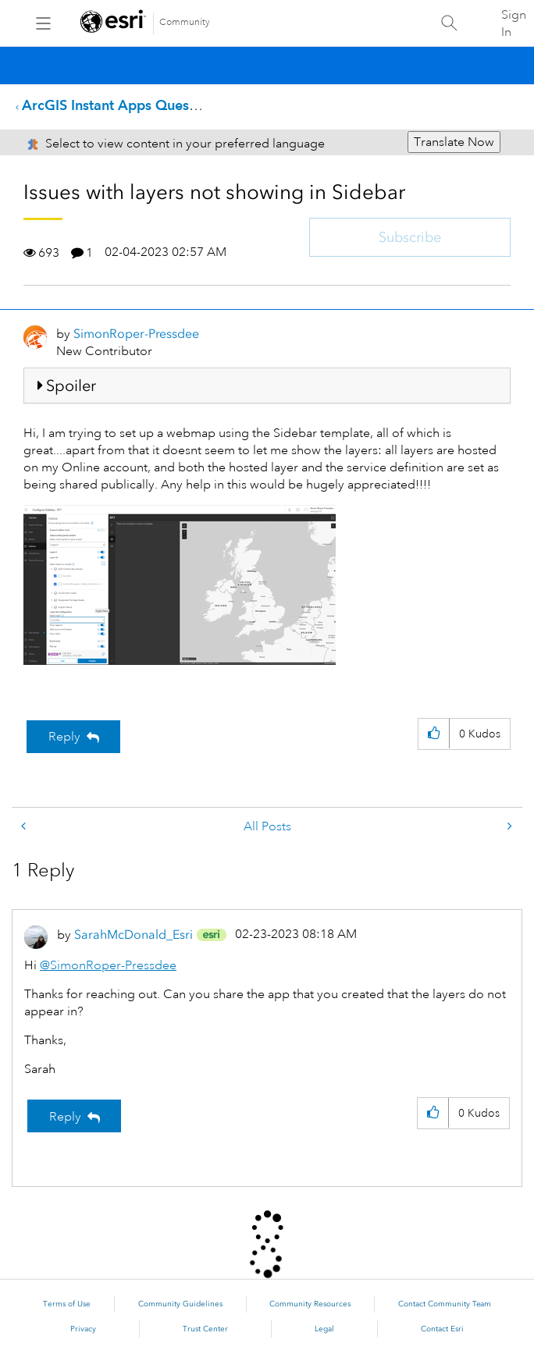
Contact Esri (442, 1329)
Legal (324, 1329)
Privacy (83, 1329)
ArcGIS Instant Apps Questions (121, 105)
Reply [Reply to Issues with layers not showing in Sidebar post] (64, 736)
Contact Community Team (444, 1304)
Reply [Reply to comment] (65, 1117)
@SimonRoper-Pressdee (108, 965)
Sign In (513, 23)
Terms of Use (67, 1304)
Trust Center (205, 1329)
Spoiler (71, 385)
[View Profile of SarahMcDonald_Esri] (133, 934)
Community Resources (310, 1304)
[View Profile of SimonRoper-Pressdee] (136, 333)
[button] (179, 585)
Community (184, 22)
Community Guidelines (180, 1304)
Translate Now (454, 142)
